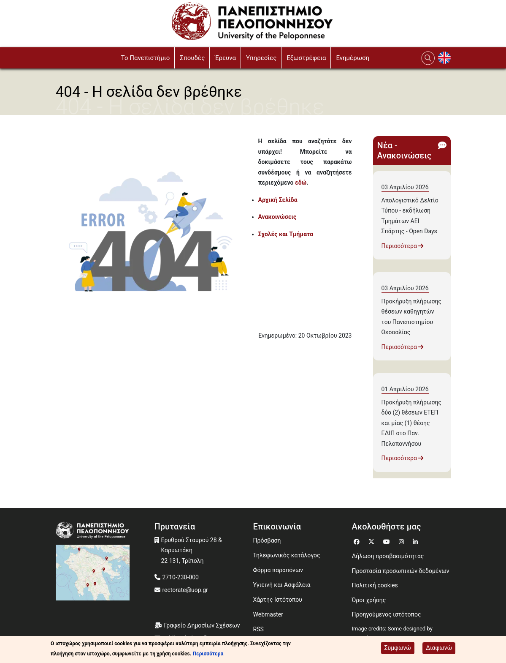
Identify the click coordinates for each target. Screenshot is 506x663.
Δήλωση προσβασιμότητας (388, 556)
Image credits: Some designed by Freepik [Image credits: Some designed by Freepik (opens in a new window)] (392, 633)
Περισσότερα (403, 246)
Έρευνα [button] (225, 58)
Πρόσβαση (267, 540)
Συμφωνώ (397, 647)
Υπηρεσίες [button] (261, 58)
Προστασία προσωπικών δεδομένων (400, 571)
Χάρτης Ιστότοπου (277, 599)
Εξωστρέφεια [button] (306, 58)
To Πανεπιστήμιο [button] (145, 58)
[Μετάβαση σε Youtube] (388, 540)
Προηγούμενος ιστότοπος (386, 614)
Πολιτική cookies (375, 585)
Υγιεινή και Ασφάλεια (282, 584)
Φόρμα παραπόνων (278, 570)
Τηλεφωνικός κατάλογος (286, 555)
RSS (258, 629)
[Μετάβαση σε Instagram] (402, 540)
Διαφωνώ (439, 647)
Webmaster (268, 614)
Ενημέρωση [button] (352, 58)
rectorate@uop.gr (185, 590)
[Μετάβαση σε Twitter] (372, 540)
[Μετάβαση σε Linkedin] (416, 540)
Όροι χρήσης (369, 600)
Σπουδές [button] (192, 58)
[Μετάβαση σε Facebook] (357, 540)
